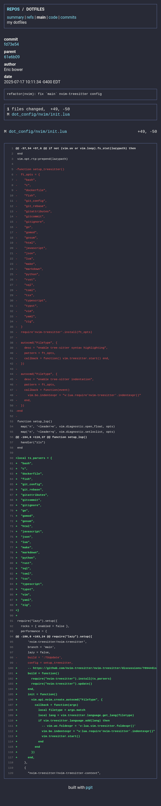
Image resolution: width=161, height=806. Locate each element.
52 (10, 416)
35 (10, 327)
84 (10, 584)
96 (10, 647)
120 (10, 773)
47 (10, 390)
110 (10, 720)
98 (10, 657)
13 (10, 211)
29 (10, 295)
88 (10, 605)
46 (10, 384)
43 (10, 369)
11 (10, 201)
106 (10, 699)
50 (10, 405)
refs (30, 17)
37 (10, 337)
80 (10, 563)
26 (10, 279)
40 (10, 353)
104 (10, 689)
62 (10, 469)
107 (10, 705)
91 (10, 621)
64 (10, 479)
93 (10, 631)
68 (10, 500)
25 (10, 274)
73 (10, 526)
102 (10, 679)
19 (10, 243)
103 (10, 684)
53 (10, 421)
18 (10, 238)
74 (10, 531)
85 (10, 589)
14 (10, 216)
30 (10, 300)
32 (10, 311)
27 (10, 285)
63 (10, 474)
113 (10, 736)
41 (10, 358)
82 (10, 574)
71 (10, 516)
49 (10, 400)
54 (10, 426)
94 (10, 636)
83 (10, 579)
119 (10, 768)
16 (10, 227)
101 (10, 673)
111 (10, 726)
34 (10, 321)
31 (10, 306)
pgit (89, 787)
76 (10, 542)
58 (10, 448)
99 (10, 663)
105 (10, 694)
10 (10, 195)
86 (10, 594)
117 (10, 757)
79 (10, 558)
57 (10, 442)
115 (10, 747)
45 (10, 379)
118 (10, 762)
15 (10, 222)
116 (10, 752)
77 (10, 547)
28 (10, 290)
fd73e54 (11, 44)
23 (10, 264)
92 (10, 626)
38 (10, 343)
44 (10, 374)
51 (10, 411)
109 (10, 715)
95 (10, 642)
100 (10, 668)
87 (10, 600)
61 (10, 463)
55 (10, 432)
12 (10, 206)
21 (10, 253)
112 (10, 731)
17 (10, 232)
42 (10, 364)
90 (10, 615)
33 (10, 316)
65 (10, 484)
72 (10, 521)
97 (10, 652)
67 (10, 495)
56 (10, 437)
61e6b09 (12, 57)
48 (10, 395)
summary (15, 17)
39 (10, 348)
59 (10, 453)
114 (10, 741)
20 (10, 248)
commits (68, 17)
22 (10, 259)
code (53, 17)
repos (13, 9)
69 (10, 505)
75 (10, 537)
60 (10, 458)
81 (10, 568)
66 (10, 489)
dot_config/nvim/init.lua (41, 114)
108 (10, 710)
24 (10, 269)
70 (10, 510)
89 (10, 610)
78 (10, 552)
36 (10, 332)
